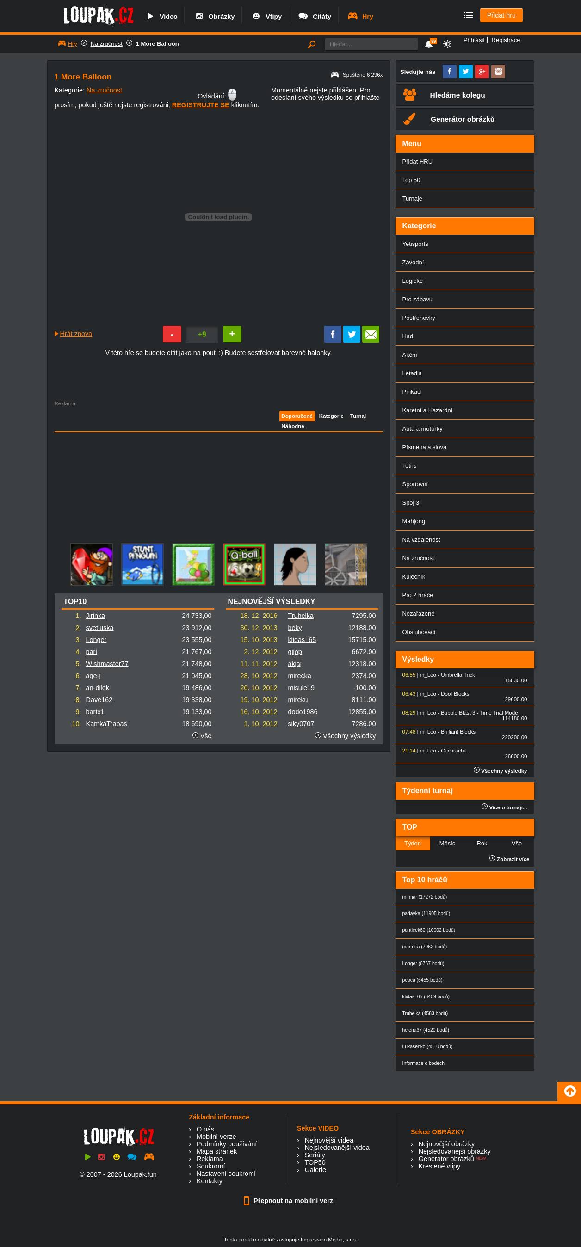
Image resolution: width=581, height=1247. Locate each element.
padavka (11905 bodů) (426, 913)
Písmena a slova (424, 447)
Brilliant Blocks (458, 731)
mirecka (299, 675)
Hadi (408, 336)
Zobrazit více (509, 859)
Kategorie (331, 416)
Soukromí (211, 1166)
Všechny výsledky (345, 736)
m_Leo (428, 675)
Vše (206, 736)
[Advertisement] (162, 471)
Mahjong (414, 521)
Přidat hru (501, 15)
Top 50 (411, 180)
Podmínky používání (227, 1144)
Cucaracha (454, 750)
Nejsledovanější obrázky (455, 1151)
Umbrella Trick (458, 675)
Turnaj (358, 416)
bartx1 (95, 711)
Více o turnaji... (504, 807)
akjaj (295, 663)
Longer (96, 639)
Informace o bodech (423, 1063)
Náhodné (293, 426)
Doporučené (297, 416)
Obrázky (214, 16)
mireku (298, 699)
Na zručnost (107, 43)
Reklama (210, 1158)
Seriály (315, 1155)
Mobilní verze (216, 1136)
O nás (205, 1129)
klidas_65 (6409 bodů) (426, 996)
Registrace (506, 40)
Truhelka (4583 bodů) (425, 1013)
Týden (412, 843)
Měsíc (447, 843)
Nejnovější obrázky (447, 1144)
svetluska (100, 627)
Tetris (409, 465)
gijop (295, 651)
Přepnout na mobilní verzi (290, 1200)
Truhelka (300, 615)
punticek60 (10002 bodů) (429, 930)
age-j (93, 675)
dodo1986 (302, 711)
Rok (481, 843)
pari (91, 651)
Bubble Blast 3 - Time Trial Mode (479, 712)
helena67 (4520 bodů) (425, 1030)
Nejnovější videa (329, 1140)
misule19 (301, 687)
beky (295, 627)
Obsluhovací (419, 632)
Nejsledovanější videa (337, 1147)
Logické (412, 280)
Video (161, 16)
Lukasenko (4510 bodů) (427, 1046)
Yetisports (415, 243)
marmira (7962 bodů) (424, 946)
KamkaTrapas (106, 723)
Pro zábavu (417, 299)
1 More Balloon (157, 43)
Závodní (413, 262)
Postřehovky (418, 317)
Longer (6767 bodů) (423, 963)
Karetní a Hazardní (427, 410)
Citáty (314, 16)
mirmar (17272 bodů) (424, 896)
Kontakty (210, 1181)
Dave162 (99, 699)
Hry (360, 16)
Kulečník (414, 576)
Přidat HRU (417, 161)
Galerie (315, 1170)
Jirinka (95, 615)
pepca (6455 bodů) (422, 980)
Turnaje (412, 198)
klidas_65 (302, 639)
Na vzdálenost (421, 539)
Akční (409, 354)
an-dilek (97, 687)
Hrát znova (76, 333)
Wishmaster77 (107, 663)
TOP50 (314, 1162)
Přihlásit (474, 40)
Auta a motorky (422, 428)
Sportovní (415, 484)
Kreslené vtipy (439, 1166)
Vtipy (266, 16)
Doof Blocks (455, 694)
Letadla (412, 373)
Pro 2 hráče (417, 595)
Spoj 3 (411, 502)
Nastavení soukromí (226, 1173)
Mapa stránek (217, 1151)
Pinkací (412, 391)
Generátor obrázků (446, 1158)
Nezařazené (418, 613)
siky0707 (301, 723)
